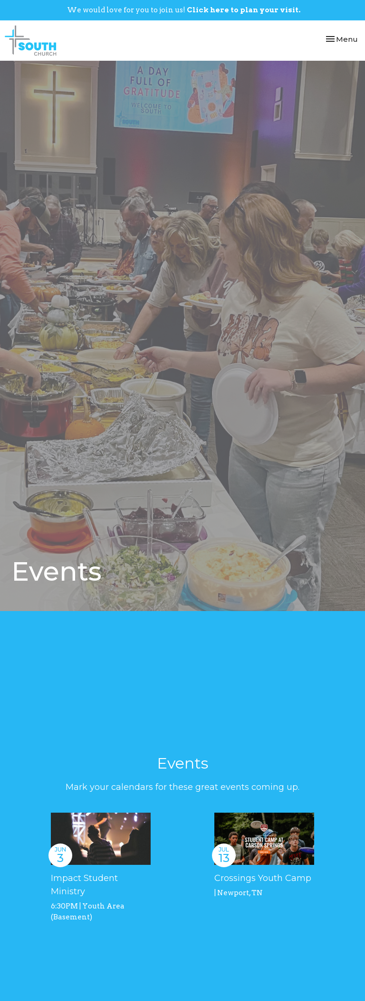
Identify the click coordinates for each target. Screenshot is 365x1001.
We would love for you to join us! (183, 10)
